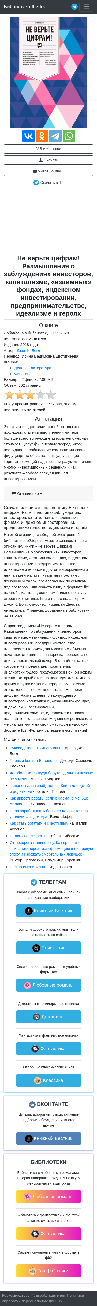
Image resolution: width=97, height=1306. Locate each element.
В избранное (48, 148)
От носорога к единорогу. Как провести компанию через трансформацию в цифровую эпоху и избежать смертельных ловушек (51, 848)
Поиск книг (48, 948)
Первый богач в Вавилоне (33, 760)
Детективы (49, 1017)
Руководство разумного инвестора (41, 748)
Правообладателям (48, 1295)
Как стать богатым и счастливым (39, 823)
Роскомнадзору (16, 1295)
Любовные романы (48, 985)
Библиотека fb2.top (25, 6)
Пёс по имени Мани (27, 867)
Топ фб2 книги (49, 1271)
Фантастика (48, 1049)
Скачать (48, 160)
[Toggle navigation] (86, 7)
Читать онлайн (49, 171)
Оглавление (27, 493)
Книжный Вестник (48, 911)
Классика (48, 1081)
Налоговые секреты (27, 836)
